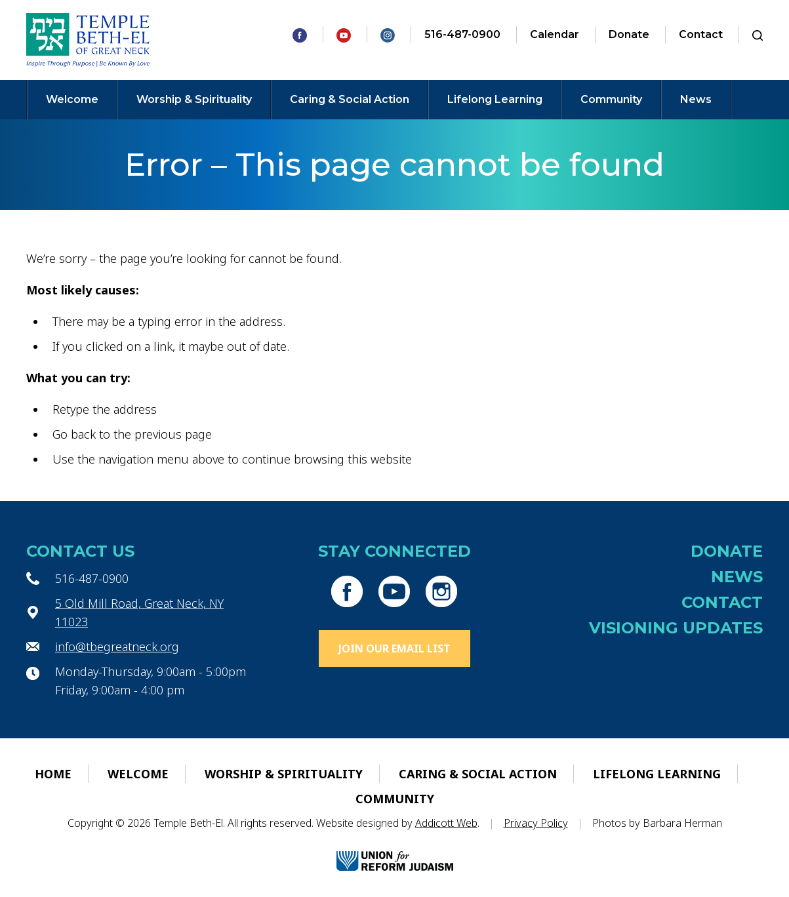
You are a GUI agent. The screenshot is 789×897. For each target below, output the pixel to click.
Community (611, 99)
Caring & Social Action (349, 99)
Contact (701, 34)
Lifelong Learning (494, 99)
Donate (629, 34)
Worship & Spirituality (194, 99)
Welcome (72, 99)
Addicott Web (446, 823)
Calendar (554, 34)
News (696, 99)
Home (53, 774)
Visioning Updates (676, 627)
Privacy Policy (536, 823)
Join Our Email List (394, 648)
